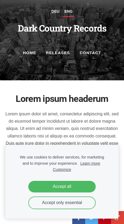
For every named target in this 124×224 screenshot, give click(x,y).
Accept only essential (62, 202)
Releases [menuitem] (58, 52)
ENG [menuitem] (68, 11)
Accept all (62, 186)
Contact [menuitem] (90, 52)
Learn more (90, 163)
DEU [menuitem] (55, 11)
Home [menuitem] (29, 52)
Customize (62, 169)
